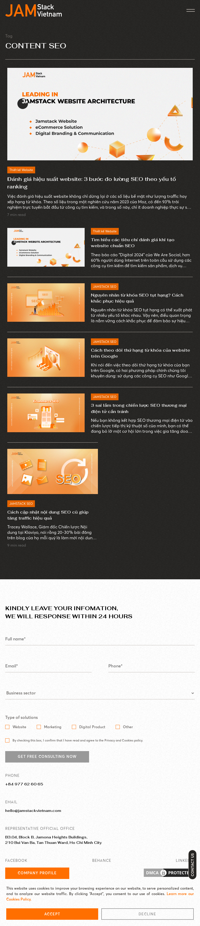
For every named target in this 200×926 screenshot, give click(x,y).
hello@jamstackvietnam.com (33, 810)
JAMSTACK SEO (104, 286)
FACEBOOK (16, 860)
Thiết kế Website (21, 170)
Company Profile (37, 873)
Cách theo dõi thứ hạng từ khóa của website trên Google (140, 353)
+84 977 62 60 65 (24, 784)
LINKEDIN (185, 860)
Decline (147, 914)
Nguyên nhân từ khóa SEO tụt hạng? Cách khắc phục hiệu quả (137, 298)
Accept (52, 914)
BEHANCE (101, 860)
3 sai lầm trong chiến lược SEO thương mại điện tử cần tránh (139, 408)
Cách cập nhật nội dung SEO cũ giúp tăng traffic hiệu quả (48, 515)
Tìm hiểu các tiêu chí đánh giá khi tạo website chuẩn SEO (132, 242)
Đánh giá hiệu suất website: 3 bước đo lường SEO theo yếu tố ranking (91, 183)
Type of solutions (21, 717)
